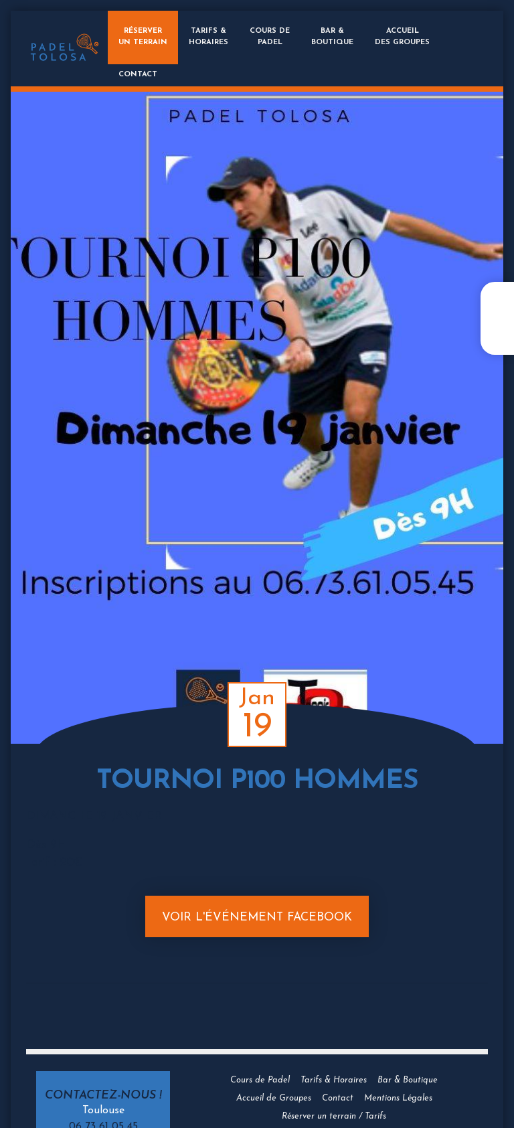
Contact (137, 74)
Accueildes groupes (402, 36)
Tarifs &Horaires (208, 36)
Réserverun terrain (142, 36)
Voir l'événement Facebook (257, 917)
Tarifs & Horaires (334, 1080)
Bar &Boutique (332, 36)
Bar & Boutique (407, 1080)
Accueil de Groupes (273, 1098)
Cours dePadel (270, 36)
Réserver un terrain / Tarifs (334, 1116)
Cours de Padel (260, 1080)
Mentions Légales (398, 1098)
